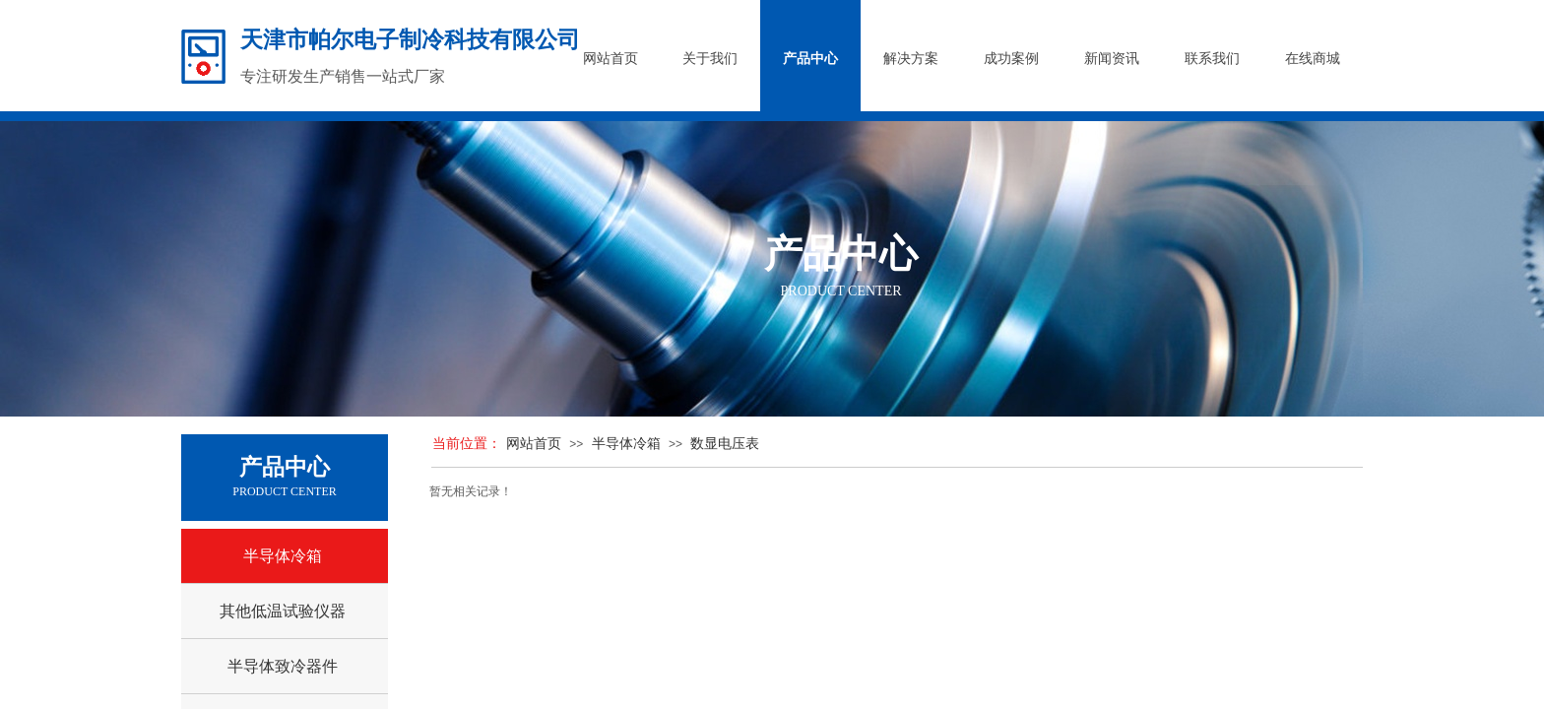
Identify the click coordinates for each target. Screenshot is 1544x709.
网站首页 (533, 443)
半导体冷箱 (626, 443)
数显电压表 (724, 443)
